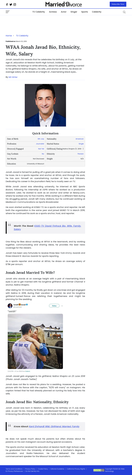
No (43, 154)
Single (81, 144)
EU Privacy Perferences (14, 471)
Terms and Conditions (14, 469)
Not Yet (41, 149)
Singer (74, 11)
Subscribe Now (118, 4)
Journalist (40, 144)
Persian (81, 154)
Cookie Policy (43, 469)
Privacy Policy (30, 469)
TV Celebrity (38, 11)
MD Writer (13, 77)
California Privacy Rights (76, 469)
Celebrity (96, 11)
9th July (41, 139)
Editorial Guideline (57, 469)
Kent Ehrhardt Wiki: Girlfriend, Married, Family (54, 426)
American (80, 139)
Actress (53, 11)
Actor (63, 11)
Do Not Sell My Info (32, 471)
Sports (84, 11)
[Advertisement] (26, 20)
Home (9, 35)
